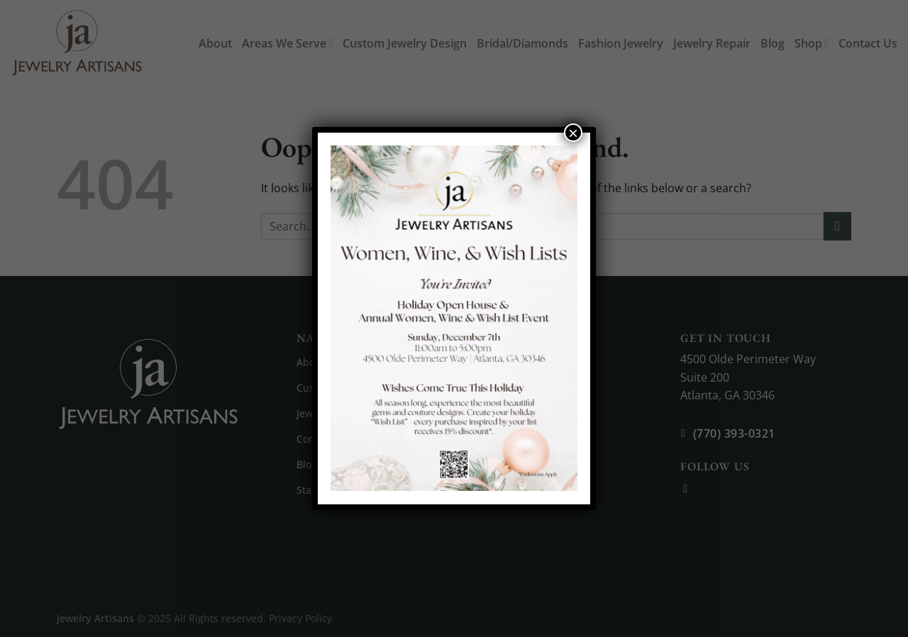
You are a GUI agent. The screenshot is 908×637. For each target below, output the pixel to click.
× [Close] (573, 132)
